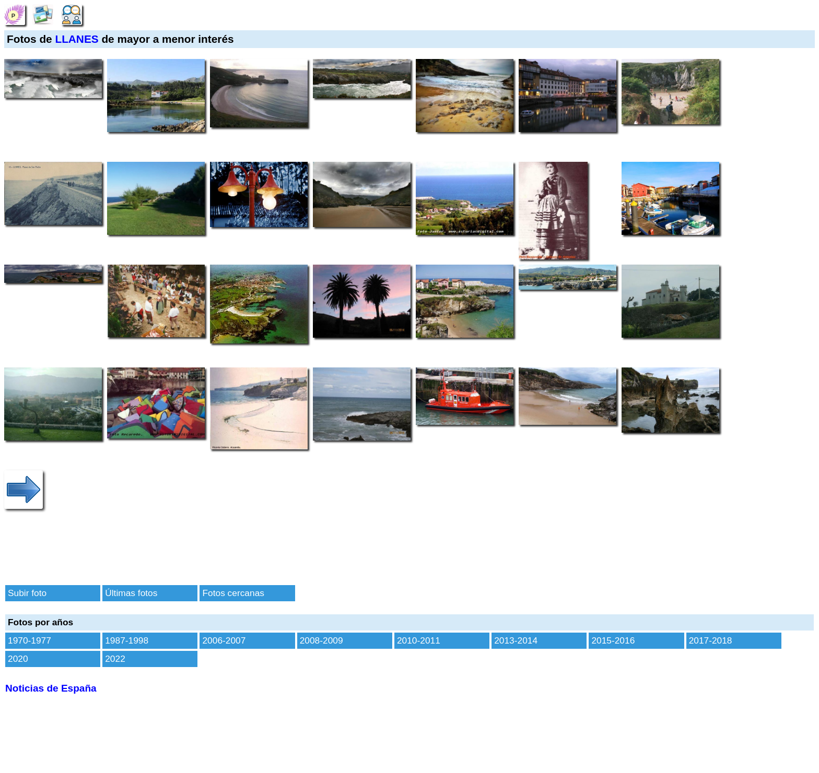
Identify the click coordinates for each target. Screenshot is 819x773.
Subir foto (27, 593)
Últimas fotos (131, 593)
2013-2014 (515, 640)
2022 (115, 658)
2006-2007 (223, 640)
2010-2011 (418, 640)
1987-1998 (126, 640)
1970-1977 (29, 640)
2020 (18, 658)
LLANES (76, 39)
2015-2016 (613, 640)
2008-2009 (321, 640)
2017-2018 (710, 640)
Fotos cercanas (233, 593)
